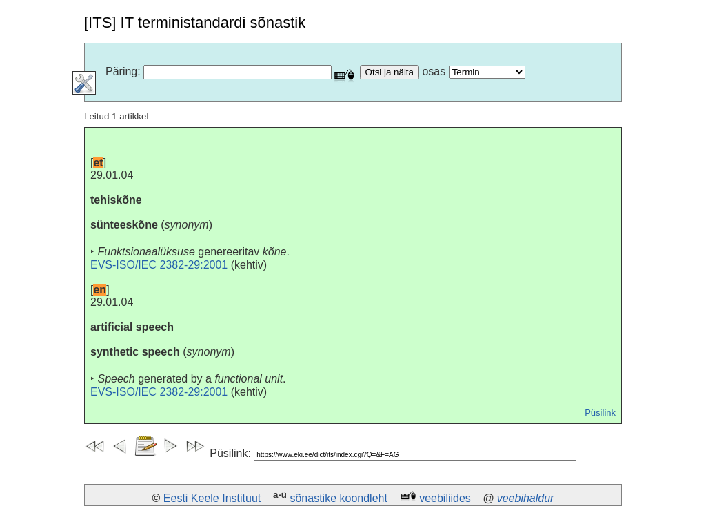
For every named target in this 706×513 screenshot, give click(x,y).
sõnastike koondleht (338, 498)
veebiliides (445, 498)
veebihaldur (525, 498)
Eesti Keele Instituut (212, 498)
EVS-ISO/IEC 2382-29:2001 (159, 265)
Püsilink (600, 412)
